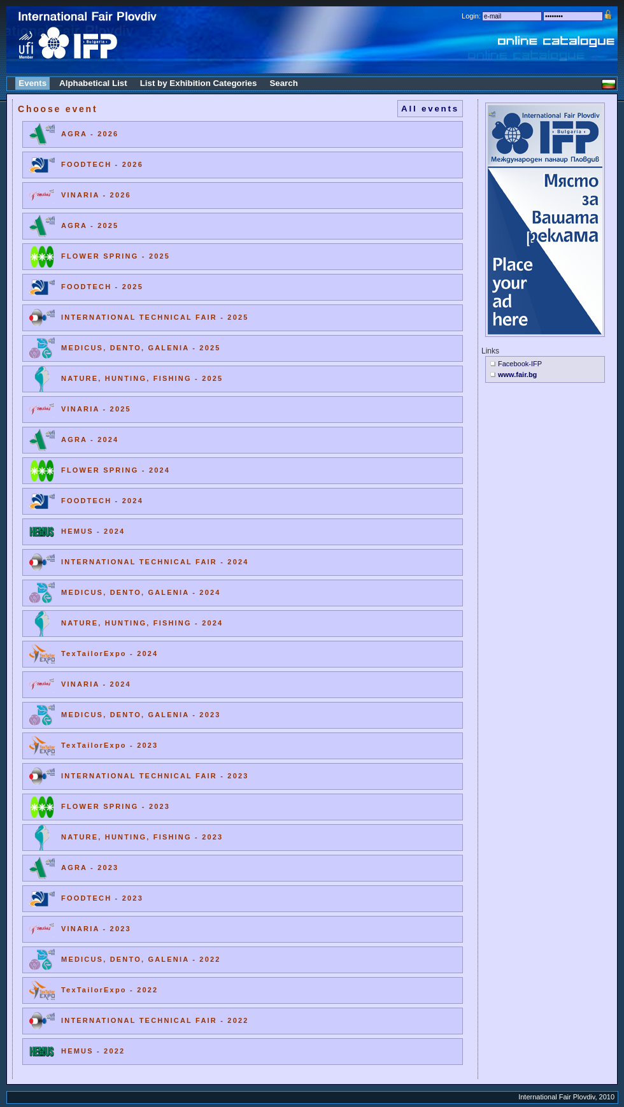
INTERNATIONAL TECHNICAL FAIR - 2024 (155, 562)
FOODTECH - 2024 (102, 500)
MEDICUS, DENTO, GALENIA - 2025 (141, 348)
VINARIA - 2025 (96, 409)
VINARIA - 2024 (96, 684)
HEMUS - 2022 (93, 1051)
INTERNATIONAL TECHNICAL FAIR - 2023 (155, 776)
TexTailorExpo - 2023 (109, 745)
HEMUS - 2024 (93, 531)
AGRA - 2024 (89, 439)
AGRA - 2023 (89, 867)
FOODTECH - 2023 (102, 898)
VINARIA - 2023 (96, 928)
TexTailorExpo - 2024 (109, 653)
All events (430, 108)
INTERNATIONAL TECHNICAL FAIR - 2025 (155, 317)
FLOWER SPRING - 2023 (115, 806)
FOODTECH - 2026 (102, 164)
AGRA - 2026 (89, 134)
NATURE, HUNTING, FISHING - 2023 (142, 837)
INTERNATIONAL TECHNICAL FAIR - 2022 (155, 1020)
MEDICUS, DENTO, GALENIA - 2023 (141, 714)
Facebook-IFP (520, 364)
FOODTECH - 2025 (102, 286)
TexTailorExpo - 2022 (109, 990)
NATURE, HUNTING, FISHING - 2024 (142, 623)
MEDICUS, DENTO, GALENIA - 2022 (141, 959)
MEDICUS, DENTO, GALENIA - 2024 (141, 592)
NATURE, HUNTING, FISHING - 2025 (142, 378)
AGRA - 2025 (89, 225)
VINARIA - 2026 (96, 195)
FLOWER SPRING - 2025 (115, 256)
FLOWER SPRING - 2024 (115, 470)
